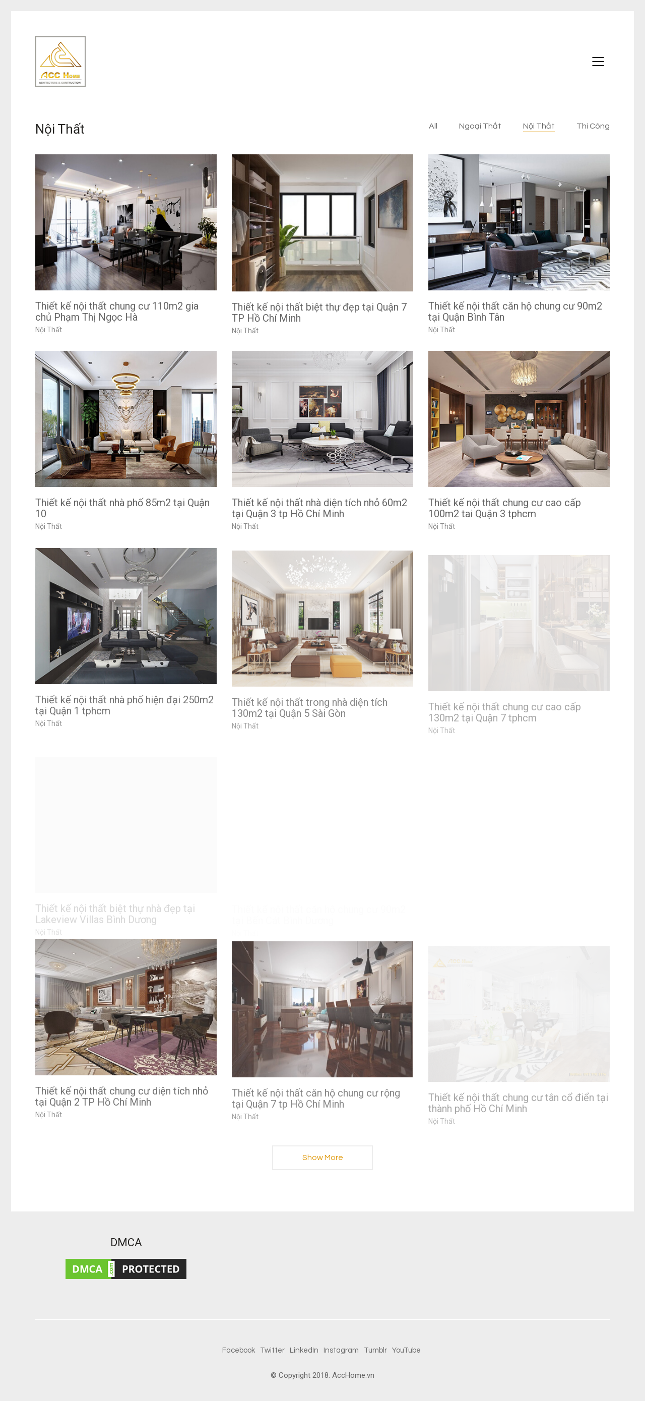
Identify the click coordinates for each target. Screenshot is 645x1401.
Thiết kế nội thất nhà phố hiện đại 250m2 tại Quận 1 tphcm (124, 713)
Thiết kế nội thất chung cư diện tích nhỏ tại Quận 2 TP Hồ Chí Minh (121, 1104)
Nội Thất (539, 126)
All (433, 126)
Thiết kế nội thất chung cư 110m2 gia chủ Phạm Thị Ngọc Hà (117, 311)
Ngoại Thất (480, 126)
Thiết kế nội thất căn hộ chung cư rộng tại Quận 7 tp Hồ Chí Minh (316, 1111)
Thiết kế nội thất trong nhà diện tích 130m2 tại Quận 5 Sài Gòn (310, 720)
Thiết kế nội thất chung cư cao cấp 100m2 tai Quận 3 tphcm (504, 508)
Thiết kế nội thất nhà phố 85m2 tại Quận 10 (122, 508)
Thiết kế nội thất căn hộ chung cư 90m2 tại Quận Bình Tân (515, 311)
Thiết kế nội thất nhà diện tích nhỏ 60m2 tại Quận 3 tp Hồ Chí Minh (319, 508)
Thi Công (593, 126)
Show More (322, 1160)
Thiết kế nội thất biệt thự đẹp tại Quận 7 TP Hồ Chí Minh (319, 312)
